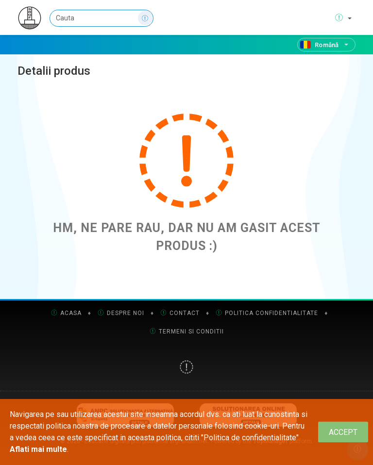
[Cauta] (101, 18)
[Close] (343, 432)
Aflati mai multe (38, 449)
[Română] (326, 44)
